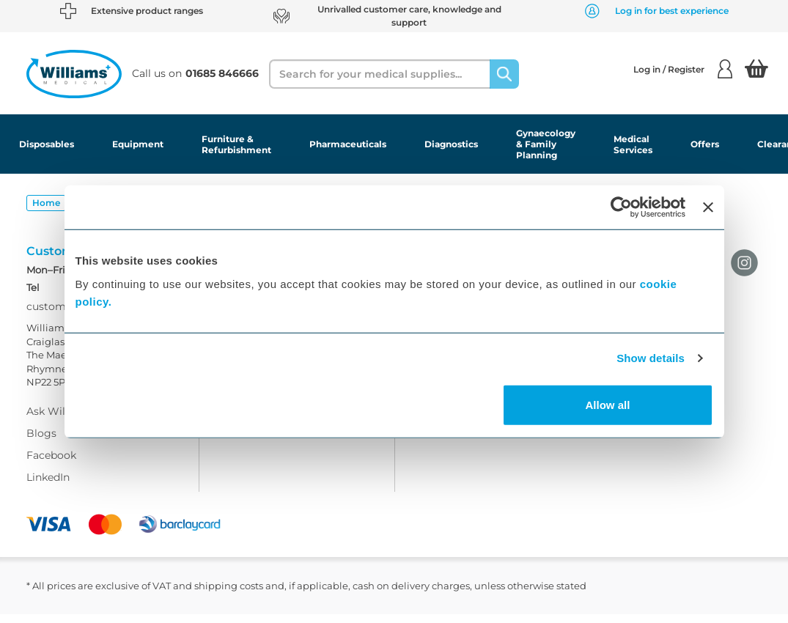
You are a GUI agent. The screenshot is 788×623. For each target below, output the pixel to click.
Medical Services (633, 144)
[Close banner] (708, 207)
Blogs (41, 442)
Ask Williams (59, 420)
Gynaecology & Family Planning (545, 144)
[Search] (504, 74)
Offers (705, 144)
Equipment (137, 144)
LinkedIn (48, 486)
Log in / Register (682, 68)
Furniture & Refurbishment (236, 144)
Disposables (46, 144)
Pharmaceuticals (347, 144)
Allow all (608, 404)
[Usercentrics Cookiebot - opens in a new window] (621, 207)
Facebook (51, 464)
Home (46, 202)
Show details (650, 358)
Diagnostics (451, 144)
